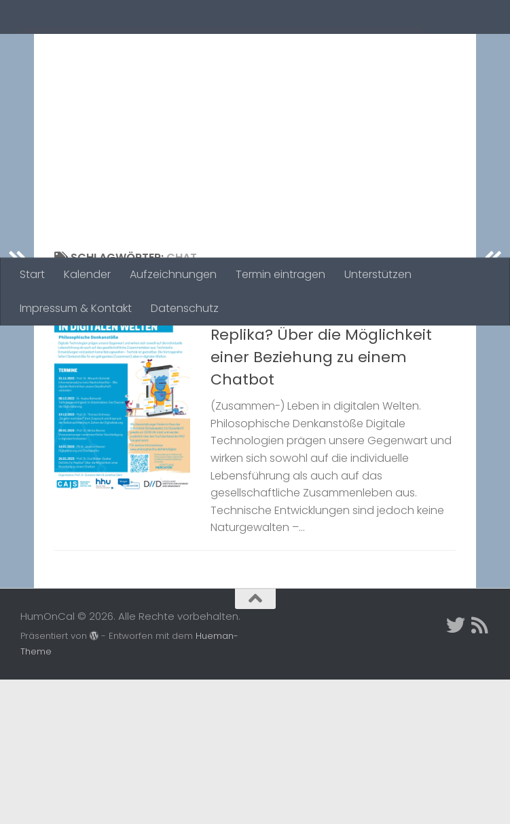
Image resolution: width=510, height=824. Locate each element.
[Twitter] (455, 769)
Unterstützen (378, 274)
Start (32, 274)
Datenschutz (185, 308)
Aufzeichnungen (173, 274)
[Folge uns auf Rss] (480, 769)
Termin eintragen (280, 274)
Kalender (87, 274)
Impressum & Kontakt (76, 308)
